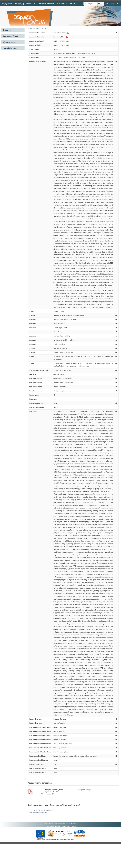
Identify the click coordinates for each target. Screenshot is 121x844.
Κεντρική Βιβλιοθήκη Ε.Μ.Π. (25, 4)
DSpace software (48, 823)
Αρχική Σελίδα (7, 4)
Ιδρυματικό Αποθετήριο (47, 4)
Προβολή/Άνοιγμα (84, 790)
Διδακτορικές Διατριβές (67, 4)
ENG (112, 4)
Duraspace (74, 823)
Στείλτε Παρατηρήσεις (69, 826)
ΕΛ (107, 4)
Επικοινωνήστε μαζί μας (52, 826)
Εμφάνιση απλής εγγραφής (37, 28)
